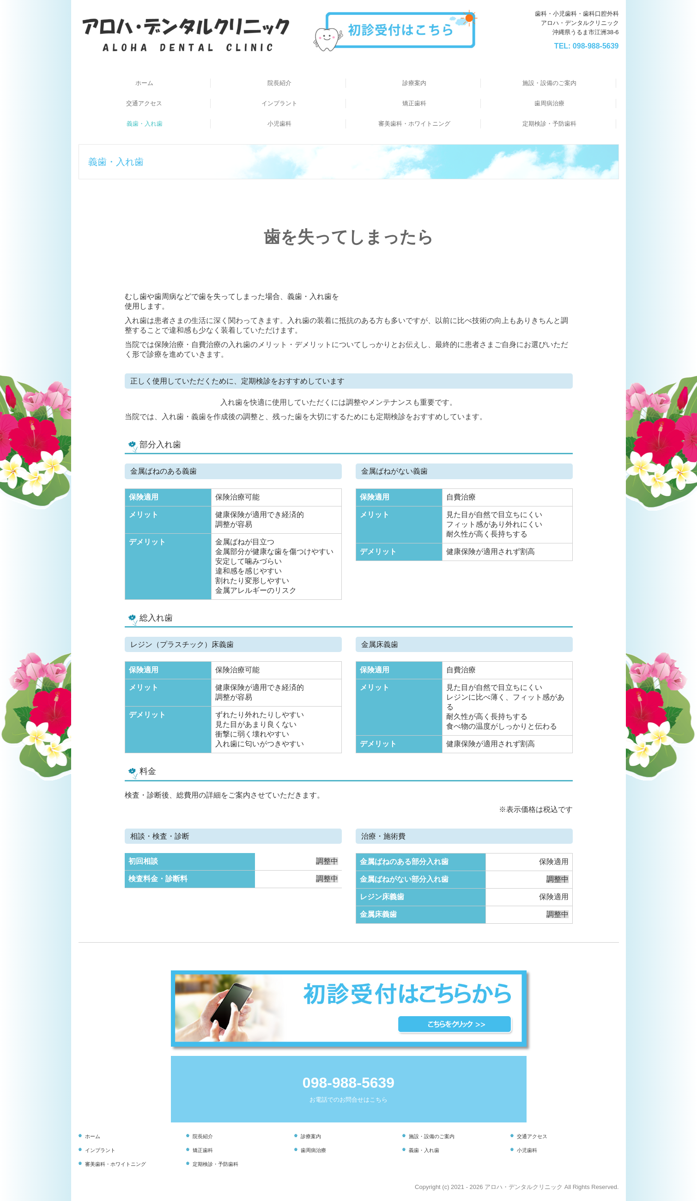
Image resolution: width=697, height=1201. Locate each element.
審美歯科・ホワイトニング (414, 123)
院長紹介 (279, 82)
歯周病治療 (549, 103)
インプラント (279, 103)
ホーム (144, 82)
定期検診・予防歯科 (549, 123)
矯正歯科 (414, 103)
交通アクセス (144, 103)
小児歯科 (279, 123)
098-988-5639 (596, 46)
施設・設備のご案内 (549, 82)
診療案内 (414, 82)
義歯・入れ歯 (145, 123)
